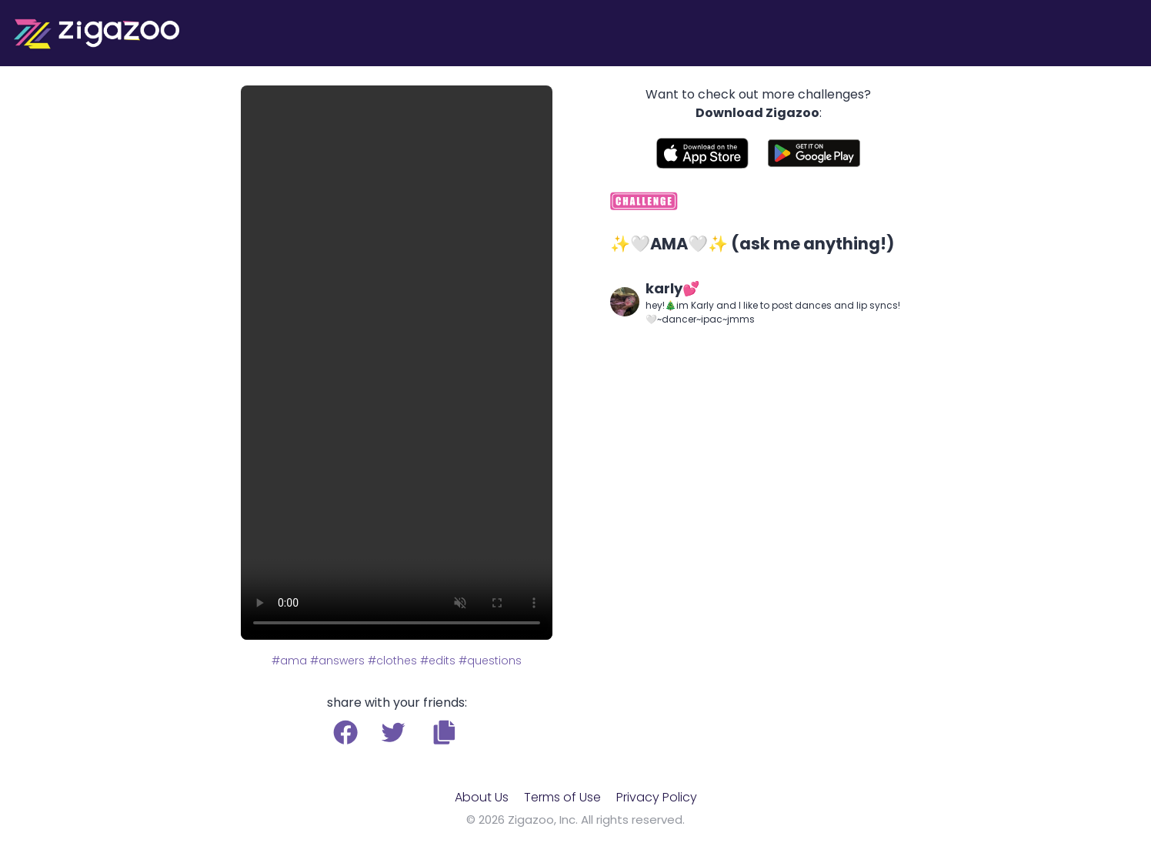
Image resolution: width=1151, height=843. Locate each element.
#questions (490, 660)
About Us (482, 797)
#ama (289, 660)
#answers (337, 660)
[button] (444, 732)
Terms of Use (562, 797)
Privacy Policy (656, 797)
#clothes (392, 660)
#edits (437, 660)
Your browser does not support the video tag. (396, 362)
